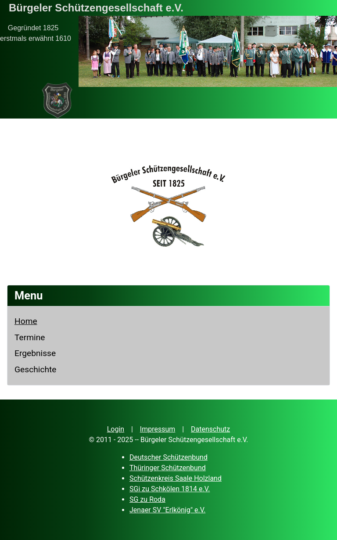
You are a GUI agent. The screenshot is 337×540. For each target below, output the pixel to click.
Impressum (158, 429)
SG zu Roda (147, 499)
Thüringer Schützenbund (167, 468)
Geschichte (35, 369)
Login (115, 429)
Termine (29, 337)
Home (25, 321)
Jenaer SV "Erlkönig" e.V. (167, 510)
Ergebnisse (35, 353)
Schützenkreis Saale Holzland (175, 478)
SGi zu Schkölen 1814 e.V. (169, 489)
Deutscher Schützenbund (168, 457)
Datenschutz (210, 429)
